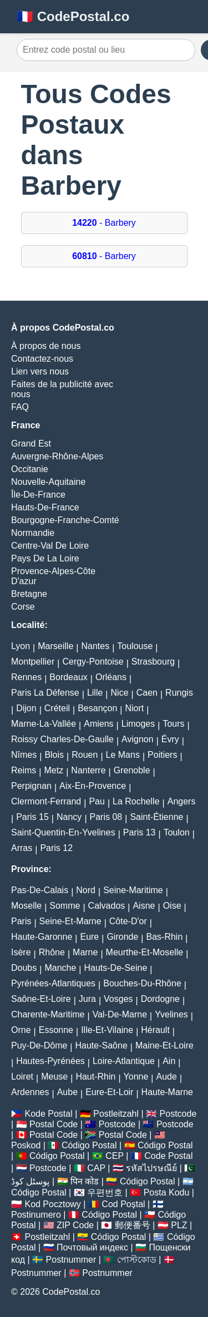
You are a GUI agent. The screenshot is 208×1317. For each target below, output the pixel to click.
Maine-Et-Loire (164, 1045)
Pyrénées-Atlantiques (53, 983)
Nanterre (88, 770)
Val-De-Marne (120, 1014)
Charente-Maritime (47, 1014)
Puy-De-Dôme (39, 1045)
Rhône (52, 952)
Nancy (69, 817)
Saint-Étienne (156, 817)
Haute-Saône (101, 1045)
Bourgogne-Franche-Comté (65, 520)
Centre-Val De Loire (50, 545)
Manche (60, 967)
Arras (21, 848)
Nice (120, 692)
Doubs (24, 967)
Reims (23, 770)
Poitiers (162, 754)
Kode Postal (48, 1113)
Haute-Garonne (41, 936)
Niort (134, 708)
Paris (21, 921)
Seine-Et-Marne (70, 921)
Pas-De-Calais (39, 890)
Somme (64, 905)
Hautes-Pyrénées (50, 1061)
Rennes (26, 677)
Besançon (97, 708)
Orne (21, 1030)
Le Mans (123, 754)
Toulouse (135, 646)
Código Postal (89, 1145)
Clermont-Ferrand (46, 801)
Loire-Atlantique (124, 1061)
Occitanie (29, 469)
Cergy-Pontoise (92, 661)
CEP (114, 1156)
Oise (172, 905)
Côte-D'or (128, 921)
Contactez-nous (42, 358)
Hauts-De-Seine (115, 967)
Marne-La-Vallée (43, 723)
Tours (173, 723)
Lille (95, 692)
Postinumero (36, 1214)
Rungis (179, 692)
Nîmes (24, 754)
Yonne (136, 1076)
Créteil (57, 708)
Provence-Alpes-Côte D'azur (53, 576)
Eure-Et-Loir (109, 1092)
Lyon (20, 646)
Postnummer (71, 1259)
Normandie (32, 533)
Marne (85, 952)
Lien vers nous (40, 371)
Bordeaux (68, 677)
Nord (85, 890)
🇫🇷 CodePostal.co (73, 16)
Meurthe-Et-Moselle (145, 952)
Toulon (177, 832)
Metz (54, 770)
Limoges (138, 723)
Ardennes (30, 1092)
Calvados (106, 905)
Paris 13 (139, 832)
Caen (147, 692)
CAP (96, 1168)
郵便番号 (132, 1225)
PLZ (179, 1225)
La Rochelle (136, 801)
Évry (170, 739)
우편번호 (105, 1192)
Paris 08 (106, 817)
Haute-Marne (167, 1092)
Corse (23, 606)
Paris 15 (32, 817)
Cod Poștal (123, 1204)
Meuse (54, 1076)
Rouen (85, 754)
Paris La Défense (45, 692)
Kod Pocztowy (52, 1204)
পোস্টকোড (136, 1259)
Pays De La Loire (45, 558)
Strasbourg (153, 661)
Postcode (178, 1113)
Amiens (98, 723)
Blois (54, 754)
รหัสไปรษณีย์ (151, 1168)
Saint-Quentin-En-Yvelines (63, 832)
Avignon (137, 739)
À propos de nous (45, 346)
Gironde (122, 936)
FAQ (20, 407)
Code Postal (168, 1156)
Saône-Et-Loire (41, 999)
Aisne (144, 905)
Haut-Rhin (95, 1076)
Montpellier (32, 661)
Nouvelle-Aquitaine (48, 482)
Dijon (26, 708)
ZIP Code (75, 1225)
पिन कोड (84, 1181)
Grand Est (31, 443)
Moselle (26, 905)
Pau (96, 801)
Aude (166, 1076)
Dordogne (160, 999)
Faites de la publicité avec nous (62, 389)
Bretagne (29, 594)
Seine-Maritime (133, 890)
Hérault (155, 1030)
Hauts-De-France (45, 507)
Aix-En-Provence (92, 786)
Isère (21, 952)
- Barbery (104, 222)
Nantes (95, 646)
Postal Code (53, 1124)
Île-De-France (38, 494)
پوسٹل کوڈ (30, 1181)
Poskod (25, 1145)
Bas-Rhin (164, 936)
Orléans (110, 677)
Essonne (56, 1030)
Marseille (55, 646)
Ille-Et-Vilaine (107, 1030)
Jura (87, 999)
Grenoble (132, 770)
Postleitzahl (116, 1113)
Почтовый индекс (92, 1247)
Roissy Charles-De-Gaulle (62, 739)
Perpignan (31, 786)
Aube (67, 1092)
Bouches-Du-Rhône (142, 983)
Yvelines (171, 1014)
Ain (169, 1061)
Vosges (118, 999)
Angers (182, 801)
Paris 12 (56, 848)
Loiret (22, 1076)
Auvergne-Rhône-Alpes (57, 456)
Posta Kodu (167, 1192)
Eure (89, 936)
